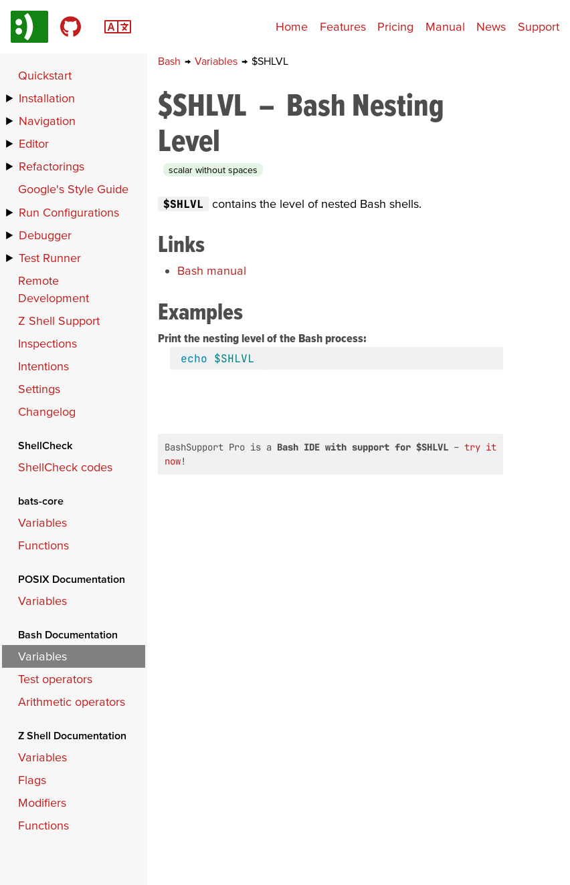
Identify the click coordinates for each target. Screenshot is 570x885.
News (491, 26)
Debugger (45, 235)
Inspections (47, 343)
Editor (34, 143)
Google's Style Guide (73, 189)
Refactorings (51, 166)
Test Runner (50, 258)
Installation (47, 98)
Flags (32, 780)
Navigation (47, 121)
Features (343, 26)
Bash (170, 61)
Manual (445, 26)
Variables (217, 61)
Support (538, 26)
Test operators (55, 679)
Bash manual (211, 270)
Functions (43, 545)
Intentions (43, 366)
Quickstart (45, 75)
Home (292, 26)
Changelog (47, 411)
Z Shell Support (59, 320)
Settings (39, 389)
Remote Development (53, 289)
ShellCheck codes (65, 467)
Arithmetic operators (71, 701)
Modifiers (42, 802)
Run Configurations (69, 212)
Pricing (395, 26)
